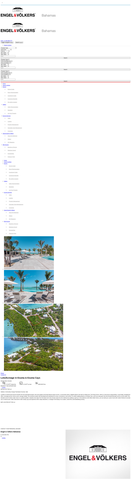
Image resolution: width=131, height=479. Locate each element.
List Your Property (13, 190)
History (10, 215)
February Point (12, 233)
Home (4, 83)
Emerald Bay (12, 230)
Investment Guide (13, 172)
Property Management (14, 201)
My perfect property (13, 178)
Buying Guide (12, 166)
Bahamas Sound (13, 227)
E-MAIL (4, 387)
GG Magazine (12, 219)
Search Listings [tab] (7, 45)
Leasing (11, 198)
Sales (10, 195)
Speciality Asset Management (16, 204)
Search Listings (6, 85)
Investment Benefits (13, 175)
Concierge (11, 207)
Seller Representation (14, 183)
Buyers (4, 87)
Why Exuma (6, 144)
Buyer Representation (14, 169)
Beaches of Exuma (13, 223)
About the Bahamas (13, 212)
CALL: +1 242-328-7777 (6, 40)
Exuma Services (7, 116)
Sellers (4, 104)
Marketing (11, 186)
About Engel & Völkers (8, 133)
